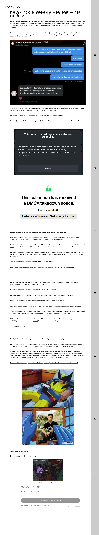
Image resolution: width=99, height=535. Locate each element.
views (12, 247)
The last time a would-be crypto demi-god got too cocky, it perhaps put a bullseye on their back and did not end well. (43, 252)
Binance (61, 300)
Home (6, 3)
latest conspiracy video (27, 115)
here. (51, 261)
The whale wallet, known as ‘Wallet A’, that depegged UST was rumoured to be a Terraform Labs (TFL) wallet (41, 295)
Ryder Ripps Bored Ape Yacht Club (42, 110)
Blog (10, 3)
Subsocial (71, 267)
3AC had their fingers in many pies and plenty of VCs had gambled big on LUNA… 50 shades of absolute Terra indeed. (44, 363)
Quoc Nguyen (24, 451)
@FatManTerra (42, 300)
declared (35, 321)
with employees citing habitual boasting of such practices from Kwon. (50, 313)
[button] (95, 55)
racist (20, 36)
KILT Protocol (61, 267)
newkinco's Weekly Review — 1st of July (19, 3)
